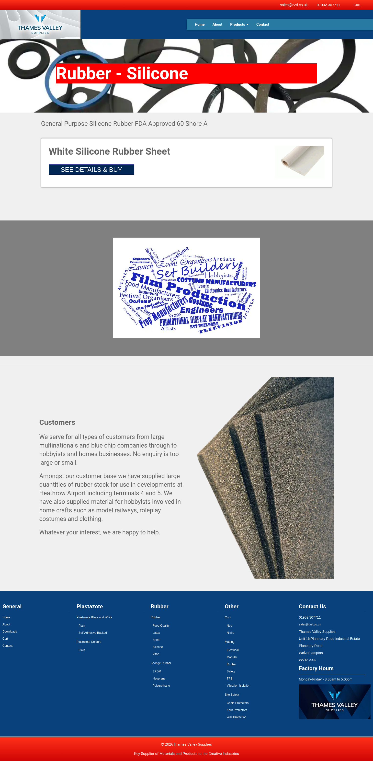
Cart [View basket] (356, 5)
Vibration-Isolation (238, 685)
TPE (229, 678)
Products (239, 24)
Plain (82, 625)
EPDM (157, 671)
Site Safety (232, 694)
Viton (156, 654)
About (217, 24)
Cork (228, 617)
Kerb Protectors (237, 710)
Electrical (233, 650)
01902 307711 (328, 5)
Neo (229, 625)
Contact (262, 24)
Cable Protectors (238, 703)
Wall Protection (236, 717)
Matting (229, 642)
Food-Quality (161, 625)
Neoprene (159, 678)
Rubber (155, 617)
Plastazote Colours (89, 642)
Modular (232, 657)
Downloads (9, 631)
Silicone (158, 647)
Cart (5, 638)
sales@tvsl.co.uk (294, 5)
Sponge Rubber (161, 663)
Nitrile (230, 632)
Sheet (156, 640)
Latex (156, 632)
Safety (231, 671)
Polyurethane (161, 685)
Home (200, 24)
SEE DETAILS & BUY (91, 169)
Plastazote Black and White (94, 617)
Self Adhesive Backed (93, 632)
